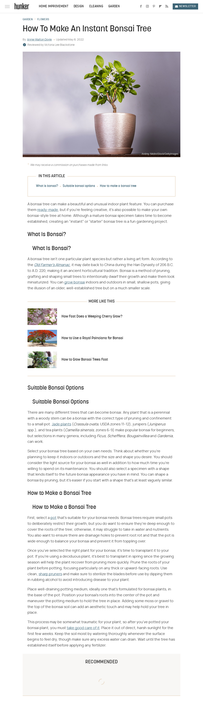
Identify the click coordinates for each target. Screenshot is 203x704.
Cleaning (96, 6)
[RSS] (166, 6)
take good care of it (83, 628)
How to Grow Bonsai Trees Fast (84, 360)
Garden (114, 6)
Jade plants (61, 424)
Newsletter (185, 6)
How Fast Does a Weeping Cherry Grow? (91, 316)
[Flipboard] (160, 6)
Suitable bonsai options (79, 186)
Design (79, 6)
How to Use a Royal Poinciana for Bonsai (92, 338)
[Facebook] (141, 6)
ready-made (47, 210)
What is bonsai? (47, 186)
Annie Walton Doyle (39, 39)
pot (53, 518)
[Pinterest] (153, 6)
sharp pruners (50, 574)
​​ (52, 265)
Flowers (43, 19)
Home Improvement (53, 6)
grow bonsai (74, 282)
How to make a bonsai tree (118, 186)
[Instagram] (147, 6)
